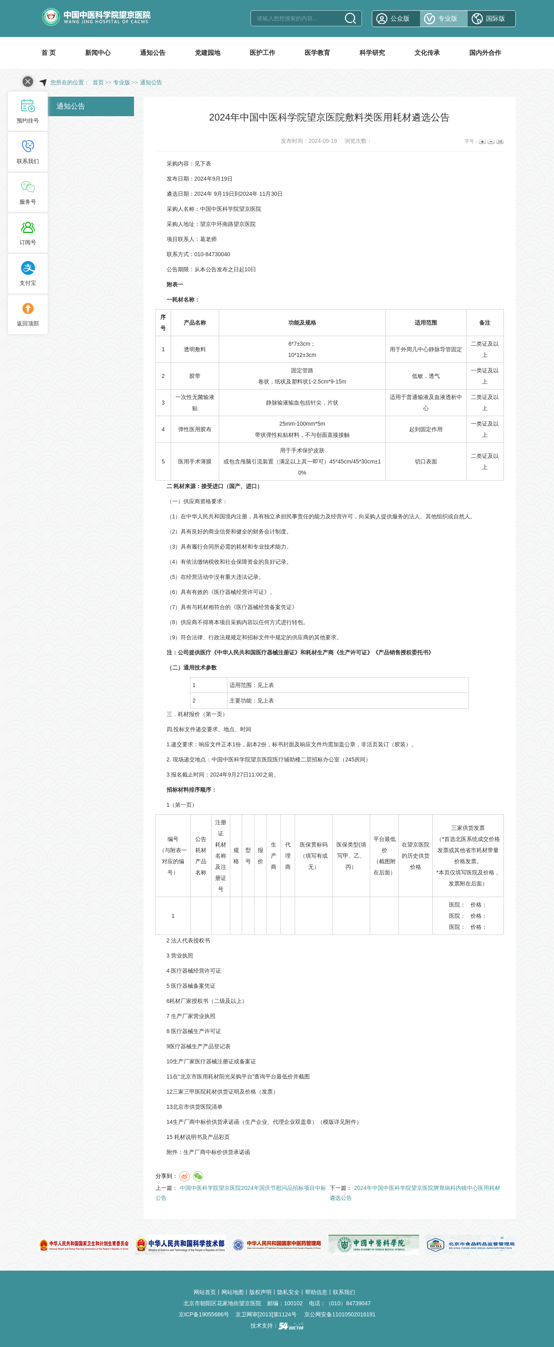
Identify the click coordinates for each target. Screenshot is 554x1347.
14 (499, 141)
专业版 (447, 18)
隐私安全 (288, 1292)
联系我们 (344, 1292)
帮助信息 (316, 1292)
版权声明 (260, 1292)
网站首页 (205, 1292)
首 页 (48, 52)
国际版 (495, 18)
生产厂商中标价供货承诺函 (216, 1152)
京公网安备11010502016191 (339, 1314)
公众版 (400, 18)
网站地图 (233, 1292)
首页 (98, 83)
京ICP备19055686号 (204, 1314)
